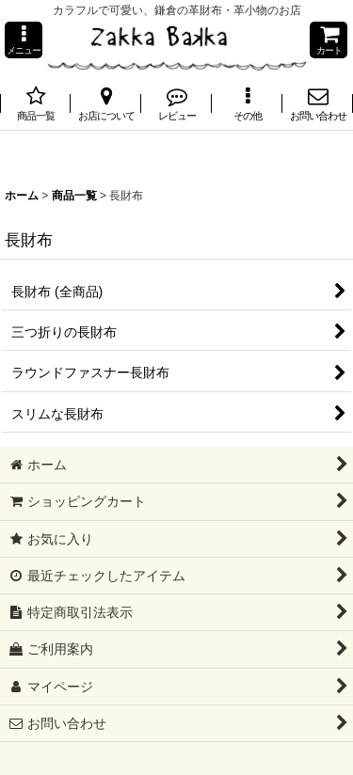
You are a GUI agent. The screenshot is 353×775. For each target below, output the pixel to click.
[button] (23, 40)
